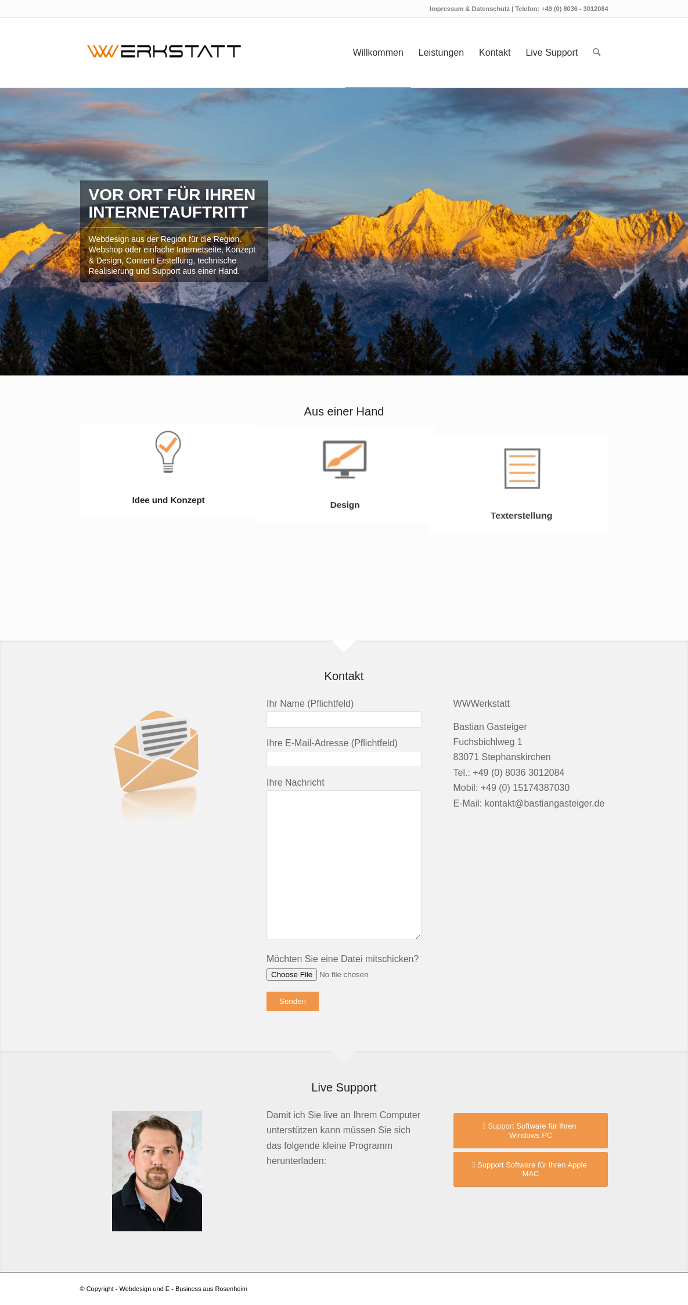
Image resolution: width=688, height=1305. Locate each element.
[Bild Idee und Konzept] (168, 471)
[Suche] (596, 53)
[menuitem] (378, 53)
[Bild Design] (345, 471)
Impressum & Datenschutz (471, 8)
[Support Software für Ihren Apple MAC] (530, 1169)
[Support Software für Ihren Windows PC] (530, 1130)
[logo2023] (164, 53)
